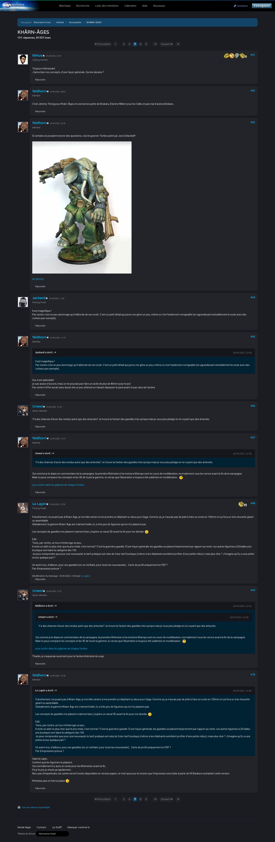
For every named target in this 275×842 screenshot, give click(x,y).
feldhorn (39, 91)
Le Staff (57, 827)
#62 (252, 90)
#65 (252, 336)
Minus (37, 55)
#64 (252, 297)
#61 (252, 54)
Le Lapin (39, 504)
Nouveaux (159, 5)
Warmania (65, 5)
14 (155, 44)
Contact (41, 827)
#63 (252, 122)
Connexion (241, 6)
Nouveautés (75, 22)
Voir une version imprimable (36, 807)
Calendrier (130, 5)
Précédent (102, 44)
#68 (252, 503)
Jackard (38, 298)
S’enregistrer (262, 5)
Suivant (166, 44)
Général (60, 22)
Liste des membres (107, 5)
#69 (252, 590)
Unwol (37, 406)
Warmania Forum (42, 22)
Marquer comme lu (78, 827)
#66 (252, 405)
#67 (252, 437)
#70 (252, 674)
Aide (144, 5)
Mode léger (24, 827)
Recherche (82, 5)
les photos (38, 279)
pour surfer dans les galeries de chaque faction (58, 484)
